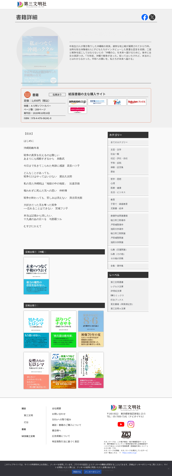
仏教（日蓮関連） (119, 249)
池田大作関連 (117, 242)
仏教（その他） (118, 254)
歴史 (113, 171)
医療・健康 (116, 188)
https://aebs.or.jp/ (129, 452)
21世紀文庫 (116, 291)
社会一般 (115, 154)
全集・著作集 (117, 265)
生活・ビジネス (118, 192)
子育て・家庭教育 (119, 204)
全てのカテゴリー (119, 142)
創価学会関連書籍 (119, 215)
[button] (24, 408)
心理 (113, 183)
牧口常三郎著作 (118, 220)
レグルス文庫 (117, 286)
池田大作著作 (117, 229)
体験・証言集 (117, 167)
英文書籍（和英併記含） (122, 304)
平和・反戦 (116, 163)
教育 (113, 199)
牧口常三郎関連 (118, 233)
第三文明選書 (117, 282)
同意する (77, 472)
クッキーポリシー (92, 472)
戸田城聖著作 (117, 224)
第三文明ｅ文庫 (118, 308)
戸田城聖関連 (117, 238)
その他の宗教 (117, 258)
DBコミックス (117, 295)
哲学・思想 (116, 179)
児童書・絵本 (117, 208)
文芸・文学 (116, 149)
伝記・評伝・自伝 (119, 158)
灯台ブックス (117, 300)
